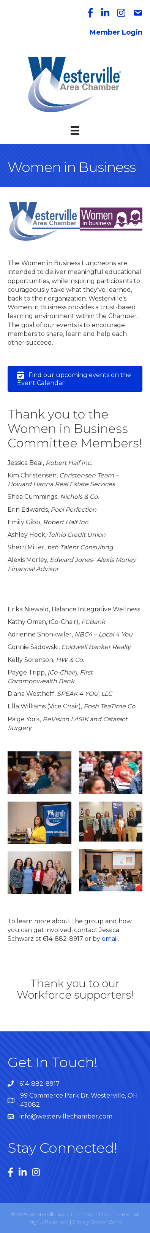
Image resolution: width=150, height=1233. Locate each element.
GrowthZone (106, 1222)
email (110, 938)
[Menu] (74, 130)
